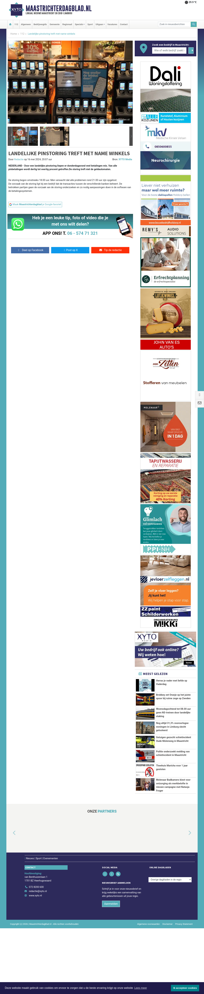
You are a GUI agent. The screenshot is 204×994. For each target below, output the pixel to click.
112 (16, 24)
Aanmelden (111, 969)
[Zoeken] (194, 24)
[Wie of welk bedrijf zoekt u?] (169, 50)
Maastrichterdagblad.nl (59, 8)
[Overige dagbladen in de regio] (170, 945)
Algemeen (26, 24)
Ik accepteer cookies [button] (185, 988)
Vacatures (112, 24)
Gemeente (55, 24)
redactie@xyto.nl (38, 957)
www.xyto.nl (35, 961)
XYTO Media (125, 159)
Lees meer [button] (140, 987)
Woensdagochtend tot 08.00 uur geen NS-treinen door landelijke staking (173, 720)
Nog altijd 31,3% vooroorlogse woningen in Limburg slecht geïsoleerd (172, 744)
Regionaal (67, 24)
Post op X (70, 250)
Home (13, 33)
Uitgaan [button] (99, 24)
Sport (90, 24)
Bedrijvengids (40, 24)
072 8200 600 (36, 952)
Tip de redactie (110, 250)
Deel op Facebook (30, 250)
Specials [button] (79, 24)
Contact (124, 24)
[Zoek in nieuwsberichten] (174, 24)
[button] (9, 136)
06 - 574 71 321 (82, 233)
